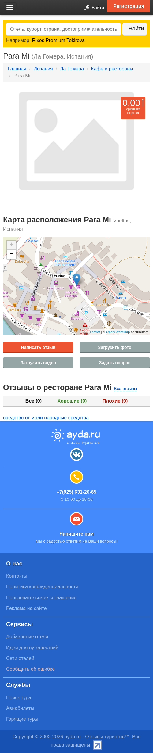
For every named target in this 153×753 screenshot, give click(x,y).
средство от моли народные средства (46, 417)
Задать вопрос (115, 362)
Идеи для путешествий (32, 647)
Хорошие (72, 400)
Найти (136, 29)
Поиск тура (18, 697)
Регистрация (128, 6)
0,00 (131, 103)
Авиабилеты (20, 708)
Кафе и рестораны (112, 68)
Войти (92, 8)
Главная (17, 68)
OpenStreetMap (118, 332)
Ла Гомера (72, 68)
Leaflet (95, 332)
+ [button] (11, 245)
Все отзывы (125, 388)
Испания (43, 68)
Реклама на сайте (26, 608)
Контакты (16, 576)
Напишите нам (76, 533)
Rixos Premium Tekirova (58, 40)
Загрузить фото (115, 347)
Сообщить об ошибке (30, 669)
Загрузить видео (38, 362)
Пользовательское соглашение (41, 597)
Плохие (115, 400)
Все (33, 400)
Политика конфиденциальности (42, 586)
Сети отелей (20, 658)
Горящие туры (22, 719)
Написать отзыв (38, 347)
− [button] (11, 254)
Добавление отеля (27, 636)
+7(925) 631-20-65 (76, 492)
